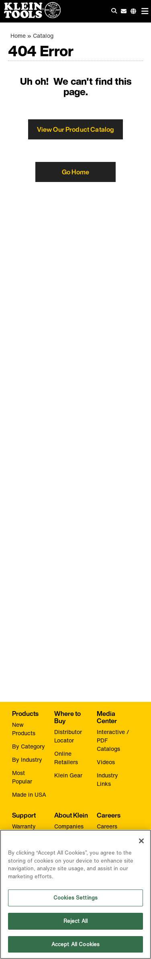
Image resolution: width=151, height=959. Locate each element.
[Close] (141, 842)
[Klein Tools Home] (30, 16)
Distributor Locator (68, 736)
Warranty (24, 826)
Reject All (75, 921)
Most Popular (22, 777)
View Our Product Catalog (75, 129)
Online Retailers (66, 757)
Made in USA (29, 794)
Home (18, 35)
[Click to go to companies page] (133, 11)
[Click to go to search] (114, 10)
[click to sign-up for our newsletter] (123, 11)
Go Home (75, 172)
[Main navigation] (145, 11)
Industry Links (107, 779)
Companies (69, 826)
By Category (28, 746)
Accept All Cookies (75, 945)
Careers (107, 826)
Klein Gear (68, 775)
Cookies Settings (75, 898)
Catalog (43, 35)
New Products (23, 728)
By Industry (27, 759)
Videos (106, 762)
